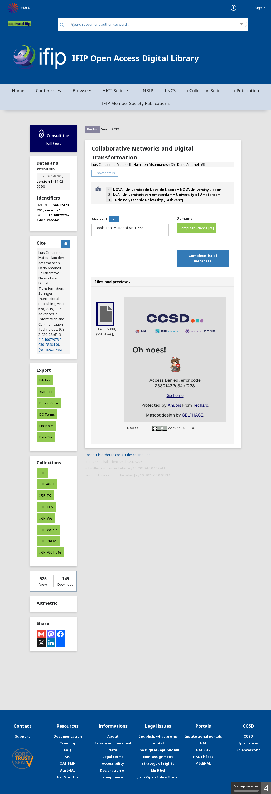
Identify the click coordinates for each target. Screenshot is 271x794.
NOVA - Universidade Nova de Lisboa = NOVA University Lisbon (167, 189)
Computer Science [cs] (196, 228)
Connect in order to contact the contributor (117, 455)
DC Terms (47, 414)
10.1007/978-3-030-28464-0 (53, 217)
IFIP (42, 472)
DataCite (45, 437)
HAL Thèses (203, 756)
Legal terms (113, 756)
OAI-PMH (68, 763)
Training (67, 743)
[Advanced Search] (241, 24)
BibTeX (45, 380)
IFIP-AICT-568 (50, 552)
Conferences (48, 91)
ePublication (246, 91)
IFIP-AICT (47, 484)
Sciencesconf (248, 750)
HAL (203, 743)
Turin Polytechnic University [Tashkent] (148, 199)
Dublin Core (48, 403)
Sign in (260, 8)
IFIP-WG (46, 518)
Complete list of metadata (202, 258)
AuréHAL (67, 770)
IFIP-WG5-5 (48, 529)
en (114, 219)
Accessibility (113, 763)
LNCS (170, 91)
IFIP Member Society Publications (136, 103)
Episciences (248, 743)
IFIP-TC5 (46, 507)
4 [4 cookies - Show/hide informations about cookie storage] (266, 788)
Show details (105, 173)
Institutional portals (203, 736)
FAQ (67, 750)
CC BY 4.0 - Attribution (182, 428)
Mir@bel (158, 770)
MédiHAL (203, 763)
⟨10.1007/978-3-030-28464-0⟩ (50, 342)
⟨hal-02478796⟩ (50, 349)
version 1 (44, 181)
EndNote (46, 425)
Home (18, 91)
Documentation (68, 736)
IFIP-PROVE (48, 541)
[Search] (62, 25)
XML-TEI (45, 391)
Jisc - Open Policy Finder (158, 777)
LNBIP (146, 91)
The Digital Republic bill (158, 750)
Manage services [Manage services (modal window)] (246, 788)
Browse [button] (80, 91)
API (68, 756)
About (113, 736)
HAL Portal (19, 23)
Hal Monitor (67, 777)
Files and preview (113, 281)
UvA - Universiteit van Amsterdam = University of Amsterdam (167, 194)
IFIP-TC (45, 495)
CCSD (248, 736)
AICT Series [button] (114, 91)
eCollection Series (204, 91)
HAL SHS (203, 750)
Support (22, 736)
